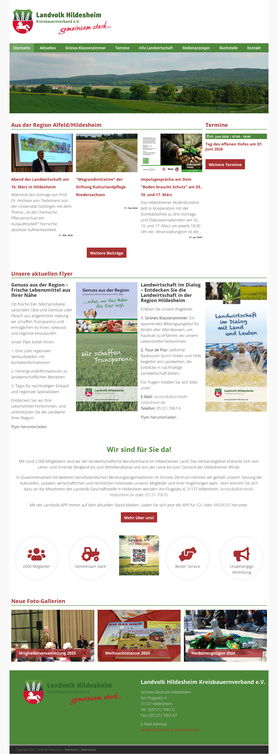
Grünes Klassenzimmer (85, 48)
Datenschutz (88, 749)
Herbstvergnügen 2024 (213, 653)
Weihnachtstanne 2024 (127, 653)
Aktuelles (48, 48)
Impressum (71, 749)
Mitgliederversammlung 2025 (47, 653)
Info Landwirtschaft (156, 48)
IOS (199, 504)
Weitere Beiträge (106, 253)
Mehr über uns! (139, 517)
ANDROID (222, 504)
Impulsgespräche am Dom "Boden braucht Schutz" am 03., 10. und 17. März (171, 187)
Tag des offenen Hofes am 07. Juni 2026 (233, 146)
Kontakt (254, 48)
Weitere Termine (225, 164)
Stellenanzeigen (196, 48)
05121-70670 (156, 494)
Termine (122, 48)
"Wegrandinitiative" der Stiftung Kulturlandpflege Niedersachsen (101, 187)
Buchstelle (229, 48)
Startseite (21, 48)
